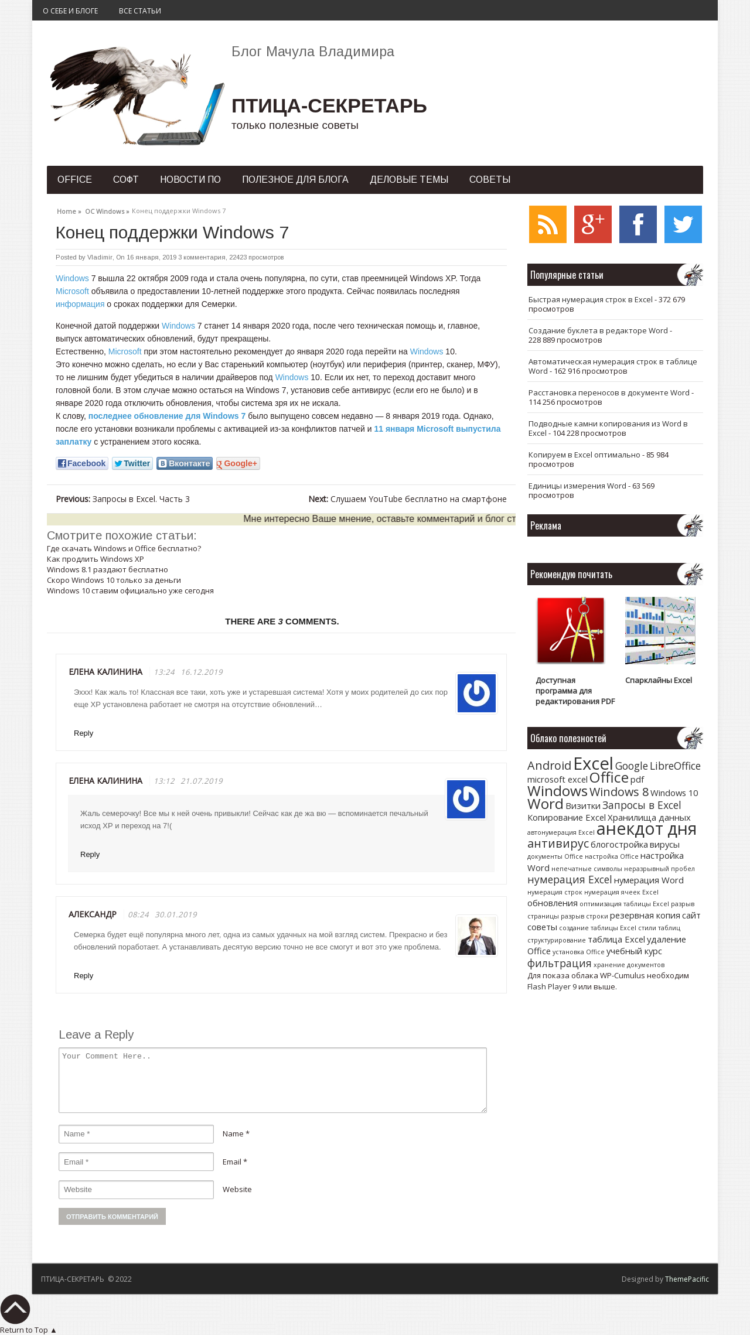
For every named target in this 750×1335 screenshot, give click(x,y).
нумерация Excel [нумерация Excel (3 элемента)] (569, 879)
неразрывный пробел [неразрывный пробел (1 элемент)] (659, 869)
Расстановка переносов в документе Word (609, 392)
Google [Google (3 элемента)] (631, 766)
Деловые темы (409, 180)
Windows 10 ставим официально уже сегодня (130, 590)
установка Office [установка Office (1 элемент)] (579, 952)
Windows (72, 278)
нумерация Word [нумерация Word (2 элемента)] (649, 880)
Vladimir (99, 257)
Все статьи (140, 11)
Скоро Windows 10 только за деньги (114, 580)
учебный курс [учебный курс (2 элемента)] (634, 951)
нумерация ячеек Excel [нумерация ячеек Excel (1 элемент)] (621, 892)
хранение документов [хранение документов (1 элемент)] (629, 965)
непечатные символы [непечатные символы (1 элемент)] (586, 869)
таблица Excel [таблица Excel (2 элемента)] (616, 939)
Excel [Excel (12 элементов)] (593, 763)
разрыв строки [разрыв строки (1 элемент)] (584, 916)
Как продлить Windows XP (95, 559)
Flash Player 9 (552, 986)
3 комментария (202, 257)
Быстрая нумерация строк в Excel (591, 299)
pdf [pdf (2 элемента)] (637, 779)
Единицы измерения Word (577, 485)
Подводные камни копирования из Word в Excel (608, 428)
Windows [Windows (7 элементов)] (557, 790)
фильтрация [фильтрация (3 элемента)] (559, 963)
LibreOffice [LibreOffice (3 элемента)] (675, 766)
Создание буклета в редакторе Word (598, 330)
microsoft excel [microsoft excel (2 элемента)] (557, 779)
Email (232, 1161)
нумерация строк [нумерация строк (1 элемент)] (554, 892)
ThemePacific (687, 1279)
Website (237, 1189)
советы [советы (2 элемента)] (542, 927)
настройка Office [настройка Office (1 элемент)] (612, 856)
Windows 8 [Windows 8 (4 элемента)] (619, 792)
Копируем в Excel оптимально (584, 454)
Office (74, 180)
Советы (489, 180)
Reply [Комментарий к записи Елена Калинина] (83, 733)
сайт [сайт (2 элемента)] (691, 915)
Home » (69, 210)
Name (233, 1133)
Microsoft (72, 291)
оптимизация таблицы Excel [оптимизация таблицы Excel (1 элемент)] (624, 904)
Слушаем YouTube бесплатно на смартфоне (407, 498)
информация (80, 304)
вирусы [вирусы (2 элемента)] (665, 844)
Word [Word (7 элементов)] (545, 803)
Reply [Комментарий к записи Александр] (83, 975)
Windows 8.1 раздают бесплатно (107, 569)
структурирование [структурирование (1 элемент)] (556, 940)
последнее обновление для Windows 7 (167, 416)
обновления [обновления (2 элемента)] (552, 903)
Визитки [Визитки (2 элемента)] (583, 805)
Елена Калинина (105, 780)
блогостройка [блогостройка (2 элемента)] (619, 844)
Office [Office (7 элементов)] (609, 777)
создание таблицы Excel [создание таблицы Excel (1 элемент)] (597, 928)
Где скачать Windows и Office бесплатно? (124, 548)
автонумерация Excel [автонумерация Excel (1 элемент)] (561, 832)
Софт (126, 180)
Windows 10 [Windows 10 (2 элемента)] (674, 792)
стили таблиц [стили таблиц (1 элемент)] (659, 928)
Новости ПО (190, 180)
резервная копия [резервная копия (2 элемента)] (645, 915)
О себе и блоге (70, 11)
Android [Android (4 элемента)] (549, 765)
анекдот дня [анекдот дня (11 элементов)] (646, 828)
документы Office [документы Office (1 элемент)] (555, 856)
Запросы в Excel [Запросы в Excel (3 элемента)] (641, 805)
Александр (93, 914)
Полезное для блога (295, 180)
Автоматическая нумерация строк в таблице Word (613, 366)
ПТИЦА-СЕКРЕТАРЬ (329, 105)
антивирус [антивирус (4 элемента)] (558, 843)
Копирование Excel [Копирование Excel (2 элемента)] (566, 817)
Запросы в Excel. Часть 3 (123, 498)
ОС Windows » (107, 210)
